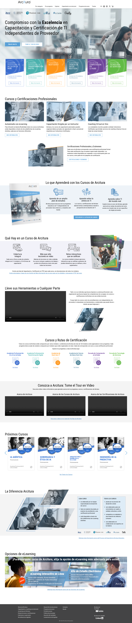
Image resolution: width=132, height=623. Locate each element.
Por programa (48, 6)
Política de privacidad (49, 613)
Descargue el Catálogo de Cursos (86, 217)
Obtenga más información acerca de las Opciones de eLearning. (66, 589)
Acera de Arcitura (22, 607)
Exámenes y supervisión (24, 615)
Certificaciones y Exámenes (78, 159)
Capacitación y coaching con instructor (28, 609)
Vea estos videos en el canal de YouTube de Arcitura (66, 419)
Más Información (12, 135)
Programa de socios (84, 6)
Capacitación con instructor (69, 6)
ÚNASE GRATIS (12, 44)
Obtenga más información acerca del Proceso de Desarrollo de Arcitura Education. (101, 538)
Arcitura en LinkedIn (99, 617)
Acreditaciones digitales (24, 617)
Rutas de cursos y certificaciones (26, 613)
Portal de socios (48, 611)
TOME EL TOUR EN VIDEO (32, 44)
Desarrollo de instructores (50, 607)
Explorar (57, 6)
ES (101, 6)
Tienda (94, 6)
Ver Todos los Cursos (66, 474)
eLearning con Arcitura (24, 611)
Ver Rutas (15, 367)
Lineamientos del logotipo (50, 617)
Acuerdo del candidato (50, 615)
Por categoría (39, 6)
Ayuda (64, 609)
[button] (6, 453)
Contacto (65, 607)
